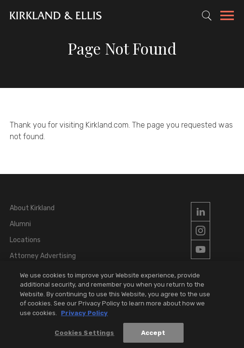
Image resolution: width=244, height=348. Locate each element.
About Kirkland (32, 208)
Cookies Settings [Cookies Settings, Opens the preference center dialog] (84, 335)
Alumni (20, 224)
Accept (153, 335)
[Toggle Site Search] (207, 15)
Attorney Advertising (43, 256)
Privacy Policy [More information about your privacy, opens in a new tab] (84, 315)
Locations (25, 240)
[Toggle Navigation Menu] (227, 17)
